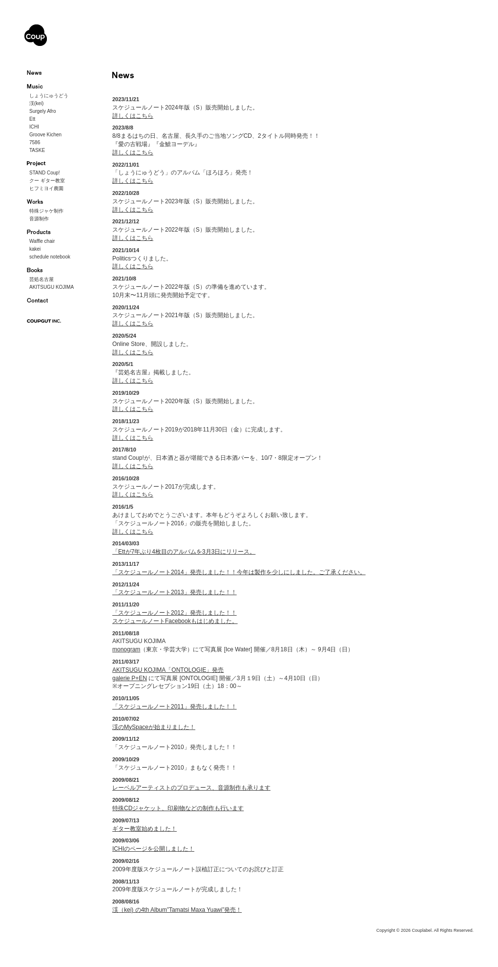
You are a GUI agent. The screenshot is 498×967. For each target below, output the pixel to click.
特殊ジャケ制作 (46, 211)
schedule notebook (49, 256)
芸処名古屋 (41, 279)
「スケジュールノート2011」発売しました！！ (174, 706)
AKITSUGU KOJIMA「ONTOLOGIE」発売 (168, 669)
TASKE (37, 150)
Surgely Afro (42, 111)
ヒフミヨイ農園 (46, 188)
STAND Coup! (44, 172)
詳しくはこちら (132, 115)
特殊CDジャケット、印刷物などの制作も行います (178, 808)
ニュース (40, 72)
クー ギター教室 (47, 180)
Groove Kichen (45, 134)
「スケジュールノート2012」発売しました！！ (174, 612)
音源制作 (39, 218)
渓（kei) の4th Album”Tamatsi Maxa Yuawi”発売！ (177, 909)
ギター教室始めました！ (144, 828)
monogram (126, 649)
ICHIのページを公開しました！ (153, 848)
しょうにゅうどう (48, 95)
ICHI (34, 126)
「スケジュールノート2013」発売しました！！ (174, 592)
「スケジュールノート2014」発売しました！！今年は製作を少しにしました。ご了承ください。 (239, 572)
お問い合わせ (40, 300)
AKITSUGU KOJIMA (51, 287)
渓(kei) (36, 103)
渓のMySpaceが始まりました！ (153, 727)
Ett (32, 119)
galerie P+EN (129, 678)
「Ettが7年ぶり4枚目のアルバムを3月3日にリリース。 (183, 551)
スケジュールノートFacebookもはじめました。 (175, 621)
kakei (35, 249)
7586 (34, 142)
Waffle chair (42, 241)
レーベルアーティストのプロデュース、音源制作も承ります (191, 787)
